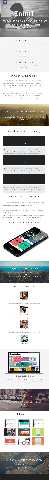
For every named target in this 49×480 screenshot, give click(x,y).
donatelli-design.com (27, 477)
